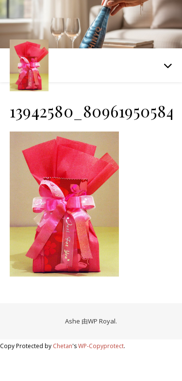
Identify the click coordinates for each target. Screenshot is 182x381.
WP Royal (102, 321)
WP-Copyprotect (101, 346)
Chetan (62, 346)
